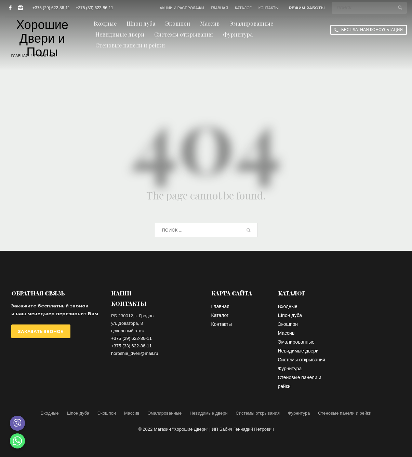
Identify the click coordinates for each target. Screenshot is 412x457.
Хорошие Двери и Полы (42, 38)
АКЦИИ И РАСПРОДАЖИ (182, 8)
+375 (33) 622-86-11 (94, 7)
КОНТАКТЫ (268, 8)
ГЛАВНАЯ (219, 8)
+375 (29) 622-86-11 (51, 7)
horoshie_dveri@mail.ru (134, 353)
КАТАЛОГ (243, 8)
